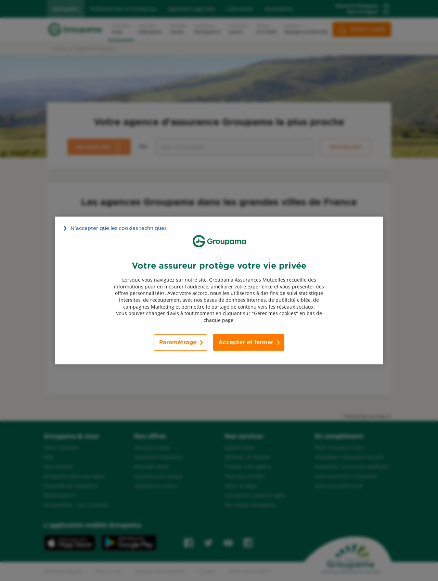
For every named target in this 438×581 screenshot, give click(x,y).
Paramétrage (177, 342)
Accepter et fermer (245, 342)
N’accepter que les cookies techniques (118, 228)
